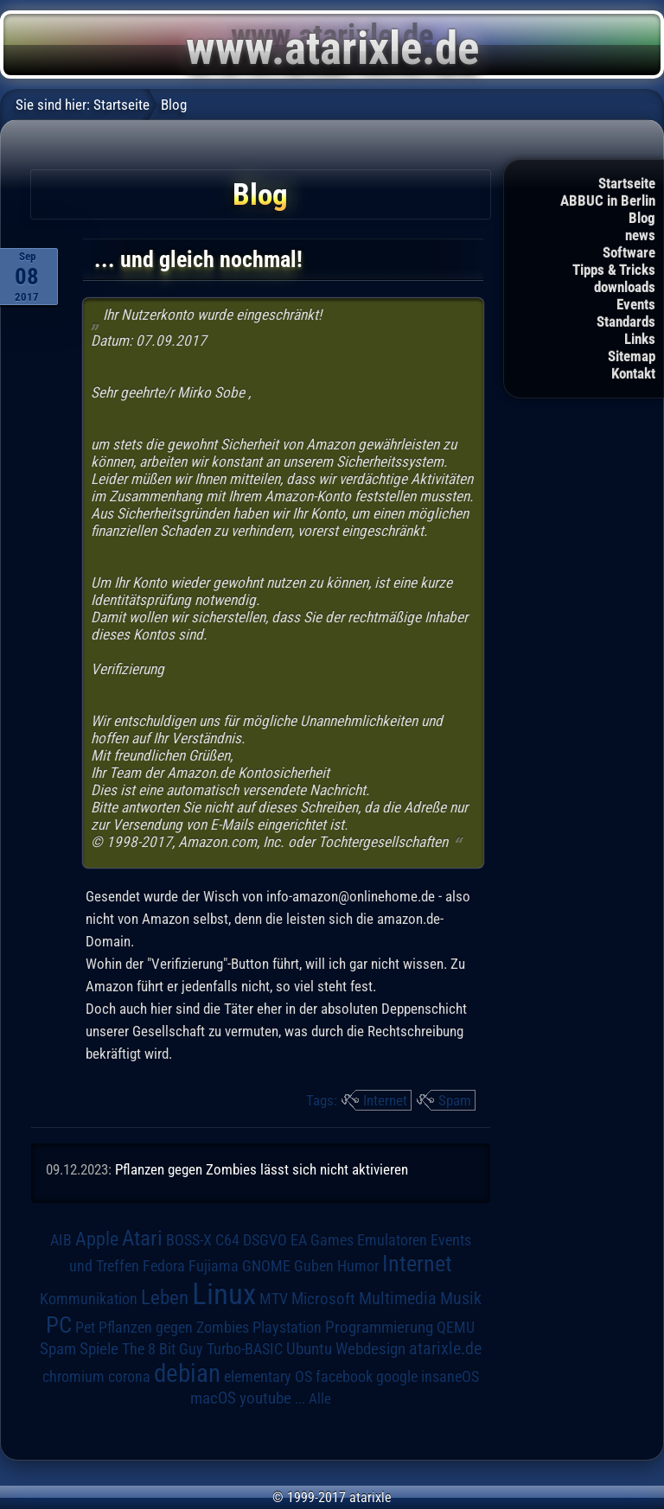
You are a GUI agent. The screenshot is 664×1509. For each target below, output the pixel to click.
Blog (642, 217)
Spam (454, 1100)
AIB (61, 1240)
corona (129, 1376)
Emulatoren (392, 1240)
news (640, 235)
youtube (265, 1398)
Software (629, 252)
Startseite (626, 183)
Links (639, 338)
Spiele (99, 1349)
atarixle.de (445, 1349)
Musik (461, 1298)
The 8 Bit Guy (162, 1349)
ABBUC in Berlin (607, 200)
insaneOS (450, 1376)
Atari (142, 1238)
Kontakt (633, 373)
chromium (73, 1376)
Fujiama (213, 1266)
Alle (320, 1398)
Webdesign (370, 1349)
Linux (224, 1294)
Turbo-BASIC (245, 1349)
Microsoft (323, 1298)
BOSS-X (189, 1240)
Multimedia (398, 1298)
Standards (626, 321)
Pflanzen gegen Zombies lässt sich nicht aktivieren (261, 1169)
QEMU (456, 1327)
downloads (624, 287)
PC (59, 1325)
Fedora (164, 1266)
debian (187, 1373)
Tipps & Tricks (613, 269)
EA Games (322, 1240)
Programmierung (379, 1327)
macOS (213, 1398)
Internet (385, 1100)
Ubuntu (309, 1349)
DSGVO (265, 1240)
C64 (227, 1240)
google (397, 1376)
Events (635, 304)
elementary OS (268, 1376)
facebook (344, 1376)
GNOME (266, 1266)
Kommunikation (88, 1298)
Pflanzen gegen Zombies (174, 1327)
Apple (96, 1238)
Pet (85, 1327)
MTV (273, 1298)
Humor (358, 1266)
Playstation (287, 1327)
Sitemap (631, 356)
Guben (314, 1266)
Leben (164, 1297)
